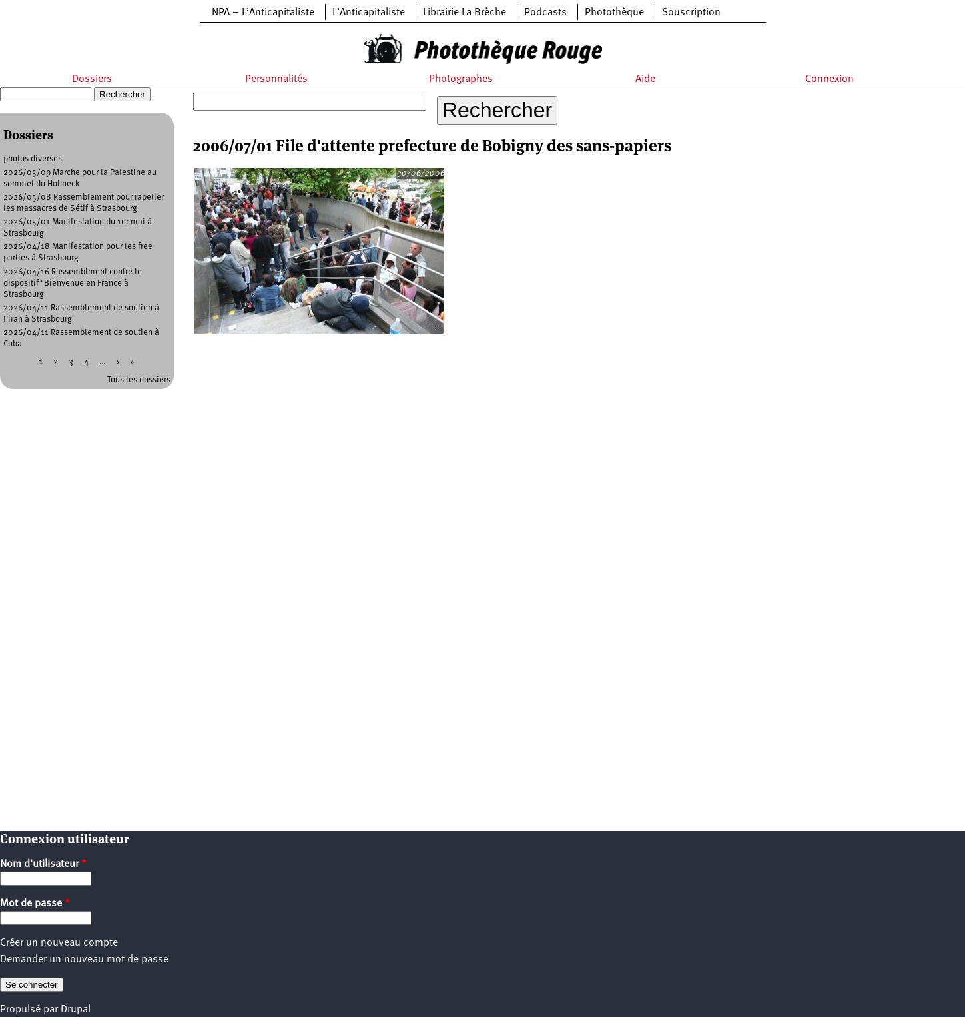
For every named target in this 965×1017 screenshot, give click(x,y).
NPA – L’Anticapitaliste (263, 12)
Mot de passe (35, 903)
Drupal (76, 1009)
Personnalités (276, 79)
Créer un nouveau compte (59, 943)
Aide (645, 79)
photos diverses (32, 159)
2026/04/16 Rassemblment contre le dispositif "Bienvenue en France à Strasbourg (72, 283)
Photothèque (614, 12)
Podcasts (545, 12)
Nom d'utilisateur (43, 864)
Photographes (461, 79)
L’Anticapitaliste (368, 12)
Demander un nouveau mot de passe (84, 959)
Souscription (691, 12)
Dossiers (92, 79)
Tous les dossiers (138, 380)
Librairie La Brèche (464, 12)
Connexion (829, 79)
